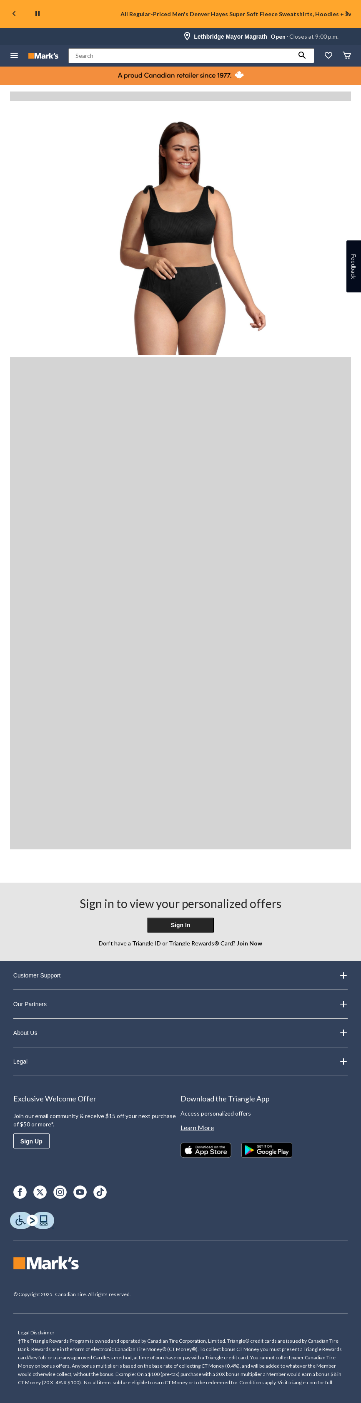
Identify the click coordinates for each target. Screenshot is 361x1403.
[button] (302, 56)
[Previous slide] (14, 14)
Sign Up (31, 1141)
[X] (40, 1192)
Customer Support (180, 975)
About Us (180, 1033)
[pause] (37, 14)
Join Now (249, 943)
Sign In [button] (181, 925)
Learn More (197, 1127)
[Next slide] (347, 14)
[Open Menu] (14, 56)
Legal (180, 1061)
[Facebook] (20, 1192)
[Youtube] (80, 1192)
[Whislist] (328, 56)
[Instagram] (60, 1192)
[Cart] (347, 56)
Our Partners (180, 1004)
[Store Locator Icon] (187, 36)
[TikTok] (100, 1192)
